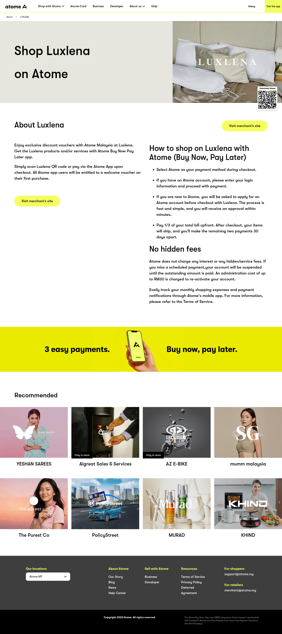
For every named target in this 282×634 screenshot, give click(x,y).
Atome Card (78, 6)
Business (98, 6)
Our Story (115, 577)
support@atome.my (239, 574)
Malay (251, 6)
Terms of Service (193, 577)
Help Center (117, 593)
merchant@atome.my (240, 590)
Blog (111, 582)
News (112, 587)
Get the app (273, 6)
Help (154, 6)
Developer (116, 6)
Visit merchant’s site (37, 201)
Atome (9, 17)
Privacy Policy (191, 582)
